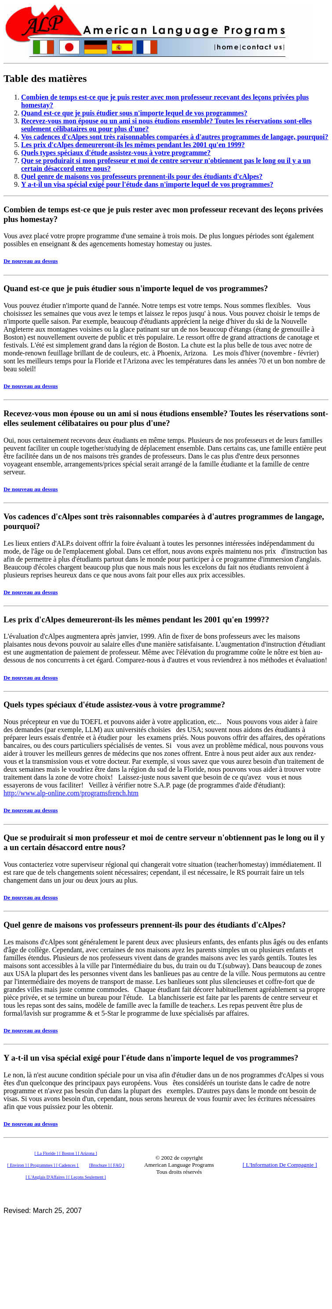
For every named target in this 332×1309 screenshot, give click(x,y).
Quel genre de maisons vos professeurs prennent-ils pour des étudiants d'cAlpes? (145, 924)
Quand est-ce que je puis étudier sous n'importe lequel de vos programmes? (136, 288)
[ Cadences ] (67, 1165)
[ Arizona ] (87, 1153)
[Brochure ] (100, 1165)
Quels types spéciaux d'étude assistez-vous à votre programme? (114, 704)
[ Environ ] (17, 1165)
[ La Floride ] (47, 1153)
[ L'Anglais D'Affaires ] (47, 1177)
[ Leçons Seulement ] (87, 1177)
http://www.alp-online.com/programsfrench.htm (71, 793)
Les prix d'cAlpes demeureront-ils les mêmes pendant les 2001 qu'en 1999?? (136, 619)
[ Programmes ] (42, 1165)
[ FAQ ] (117, 1165)
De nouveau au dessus (31, 261)
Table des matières (45, 78)
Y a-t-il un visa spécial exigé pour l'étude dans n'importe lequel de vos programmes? (151, 1057)
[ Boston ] (68, 1153)
